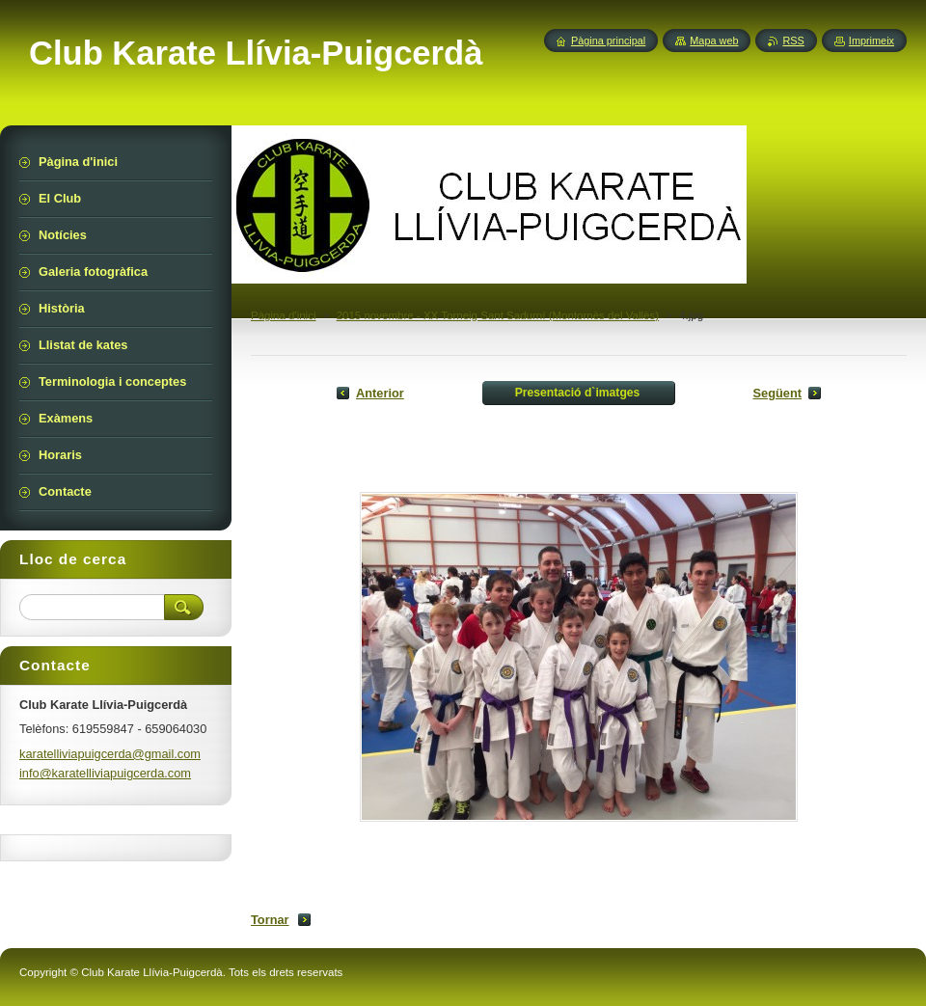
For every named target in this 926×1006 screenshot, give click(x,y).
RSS (792, 40)
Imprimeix (871, 40)
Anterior (380, 393)
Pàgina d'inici (283, 315)
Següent (777, 393)
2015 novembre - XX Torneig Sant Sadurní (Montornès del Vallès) (498, 315)
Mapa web (714, 40)
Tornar (270, 919)
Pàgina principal (608, 40)
